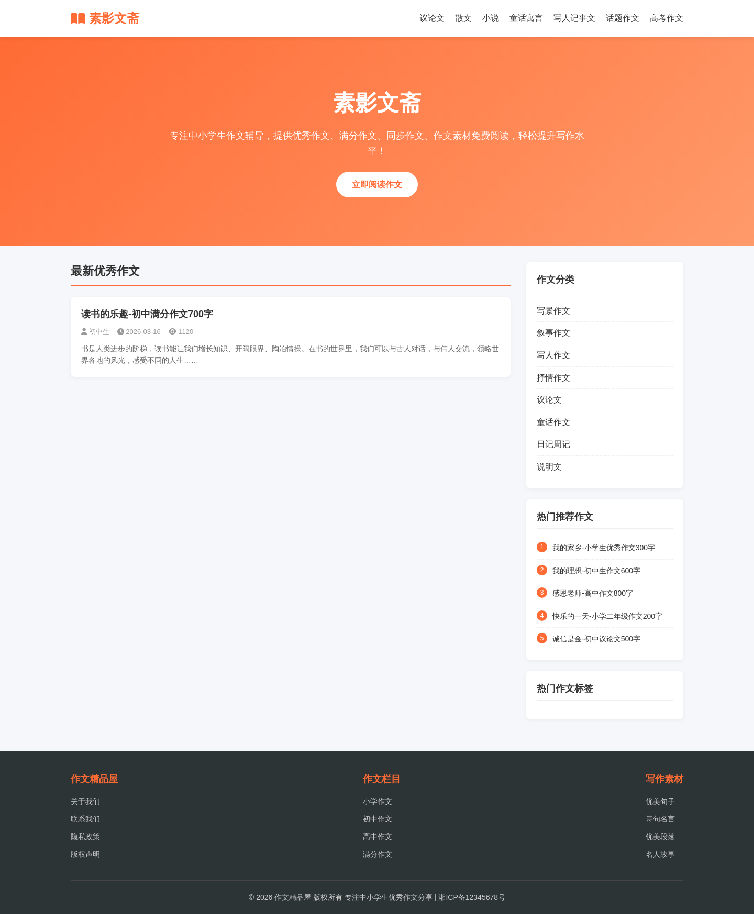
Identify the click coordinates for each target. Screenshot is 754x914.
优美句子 (660, 801)
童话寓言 (526, 18)
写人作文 (553, 355)
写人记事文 (574, 18)
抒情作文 (553, 377)
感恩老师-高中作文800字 (592, 593)
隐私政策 (85, 836)
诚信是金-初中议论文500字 (596, 638)
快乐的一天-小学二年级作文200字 (607, 616)
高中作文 (377, 836)
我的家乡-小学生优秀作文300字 (603, 547)
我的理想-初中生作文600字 (596, 570)
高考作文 (666, 18)
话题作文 (622, 18)
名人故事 (660, 854)
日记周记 (553, 444)
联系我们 (85, 819)
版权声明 (85, 854)
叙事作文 (553, 332)
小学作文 (377, 801)
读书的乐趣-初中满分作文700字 (147, 314)
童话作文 (553, 422)
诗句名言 (660, 819)
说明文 (549, 466)
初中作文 (377, 819)
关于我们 (85, 801)
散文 (463, 18)
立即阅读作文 (377, 184)
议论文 (432, 18)
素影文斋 (105, 18)
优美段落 (660, 836)
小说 (490, 18)
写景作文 (553, 310)
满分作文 (377, 854)
